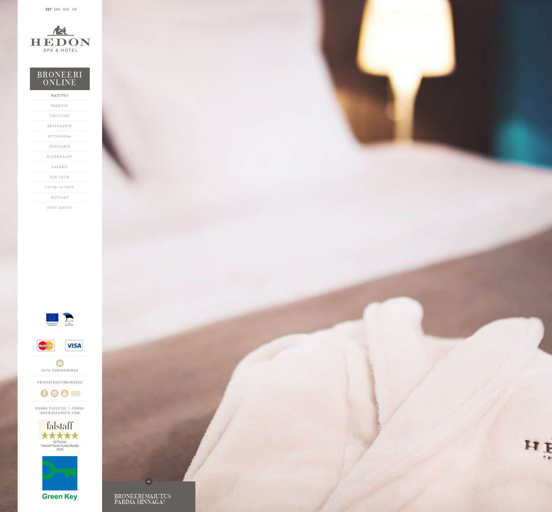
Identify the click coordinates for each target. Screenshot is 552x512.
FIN (74, 9)
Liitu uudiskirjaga (60, 365)
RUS (66, 9)
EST (48, 9)
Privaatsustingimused (60, 382)
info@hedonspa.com (60, 413)
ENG (57, 9)
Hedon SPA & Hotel (60, 38)
